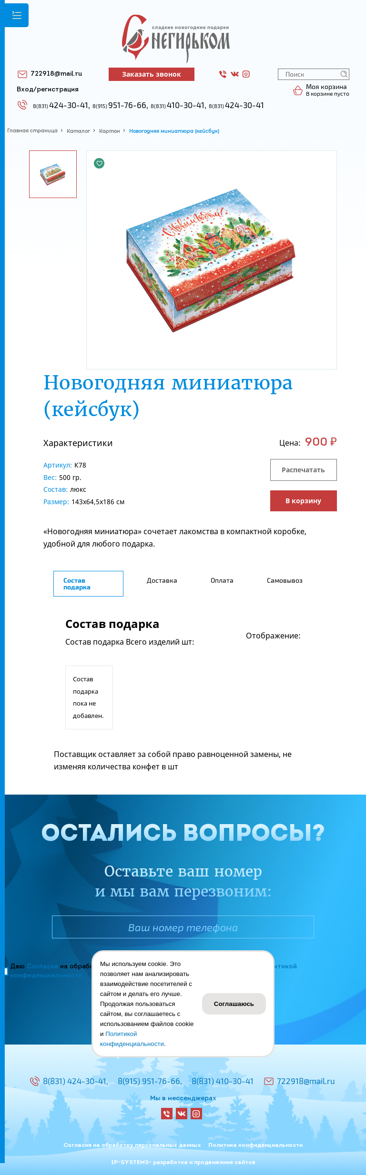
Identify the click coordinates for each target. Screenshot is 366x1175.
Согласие (42, 966)
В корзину (303, 500)
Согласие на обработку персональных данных (132, 1145)
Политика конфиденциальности (255, 1145)
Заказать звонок (151, 74)
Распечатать (303, 469)
